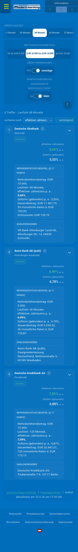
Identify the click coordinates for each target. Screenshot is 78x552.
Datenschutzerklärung (39, 522)
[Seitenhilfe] (72, 9)
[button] (40, 184)
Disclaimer (13, 522)
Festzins (20, 139)
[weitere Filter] (67, 104)
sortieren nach (13, 120)
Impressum (66, 522)
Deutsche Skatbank (27, 128)
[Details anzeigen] (69, 130)
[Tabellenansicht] (50, 9)
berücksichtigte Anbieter (22, 492)
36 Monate (25, 33)
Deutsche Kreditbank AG (30, 373)
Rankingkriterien (51, 492)
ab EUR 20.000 (63, 53)
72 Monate (69, 33)
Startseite (15, 514)
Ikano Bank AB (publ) (28, 250)
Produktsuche (36, 514)
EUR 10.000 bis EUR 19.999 (40, 53)
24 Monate (10, 33)
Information (61, 3)
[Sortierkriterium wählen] (38, 120)
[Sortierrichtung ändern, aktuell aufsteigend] (65, 120)
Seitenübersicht (60, 514)
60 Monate (54, 33)
